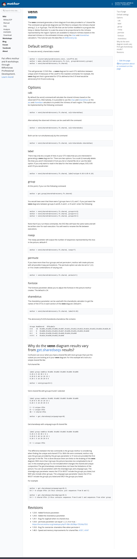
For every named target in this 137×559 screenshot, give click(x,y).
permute (121, 32)
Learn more (7, 77)
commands (32, 17)
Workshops (7, 38)
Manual (6, 23)
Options (120, 17)
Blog (4, 41)
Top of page (121, 11)
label (119, 23)
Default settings (123, 14)
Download (7, 35)
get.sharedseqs (49, 350)
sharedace (38, 102)
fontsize (121, 35)
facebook (7, 48)
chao (74, 35)
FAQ (5, 26)
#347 (86, 530)
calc (119, 20)
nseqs (120, 29)
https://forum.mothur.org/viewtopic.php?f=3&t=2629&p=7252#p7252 (60, 524)
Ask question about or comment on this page (126, 66)
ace (29, 102)
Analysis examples (7, 30)
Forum (5, 45)
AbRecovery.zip (71, 38)
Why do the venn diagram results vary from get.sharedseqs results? (125, 45)
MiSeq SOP (7, 20)
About (5, 51)
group (120, 26)
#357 (81, 530)
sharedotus (122, 38)
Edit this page (123, 60)
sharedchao (84, 35)
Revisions (120, 52)
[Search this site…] (11, 11)
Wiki (4, 16)
